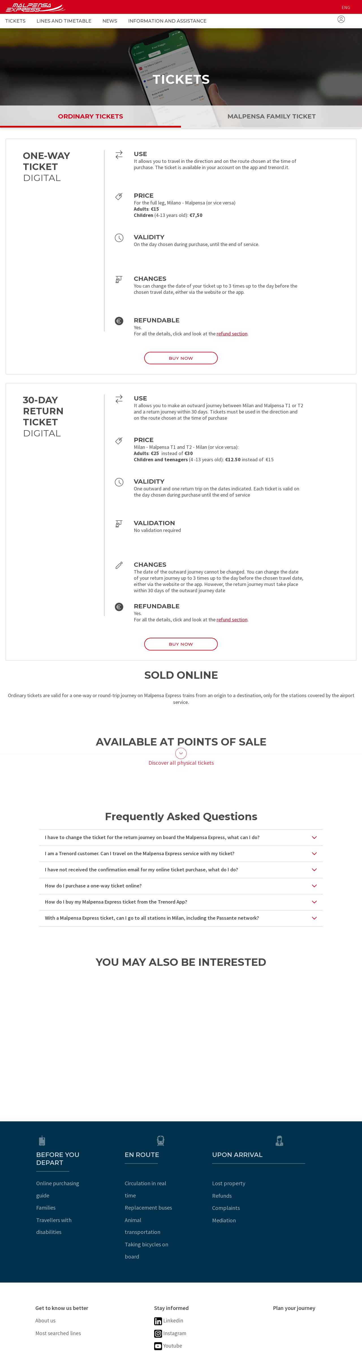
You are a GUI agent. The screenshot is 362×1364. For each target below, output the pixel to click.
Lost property (289, 1181)
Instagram (172, 1298)
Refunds (282, 1193)
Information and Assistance (167, 21)
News (109, 21)
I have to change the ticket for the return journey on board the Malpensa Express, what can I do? (152, 843)
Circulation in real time (181, 1181)
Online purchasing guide (63, 1181)
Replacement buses (177, 1193)
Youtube (170, 1312)
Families (45, 1193)
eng (346, 7)
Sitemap (175, 1357)
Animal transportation (181, 1205)
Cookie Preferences (215, 1357)
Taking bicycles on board (183, 1218)
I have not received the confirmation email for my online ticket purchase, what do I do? (141, 875)
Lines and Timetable (63, 21)
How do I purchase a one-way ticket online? (93, 892)
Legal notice (52, 1357)
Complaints (287, 1205)
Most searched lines (61, 1297)
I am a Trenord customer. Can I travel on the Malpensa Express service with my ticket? (139, 859)
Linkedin (170, 1283)
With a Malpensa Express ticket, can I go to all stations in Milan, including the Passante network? (152, 924)
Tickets (15, 21)
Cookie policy (142, 1357)
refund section (232, 333)
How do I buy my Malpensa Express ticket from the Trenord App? (116, 908)
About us (47, 1283)
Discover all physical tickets (181, 768)
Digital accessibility (97, 1357)
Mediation (285, 1218)
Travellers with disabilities (66, 1205)
